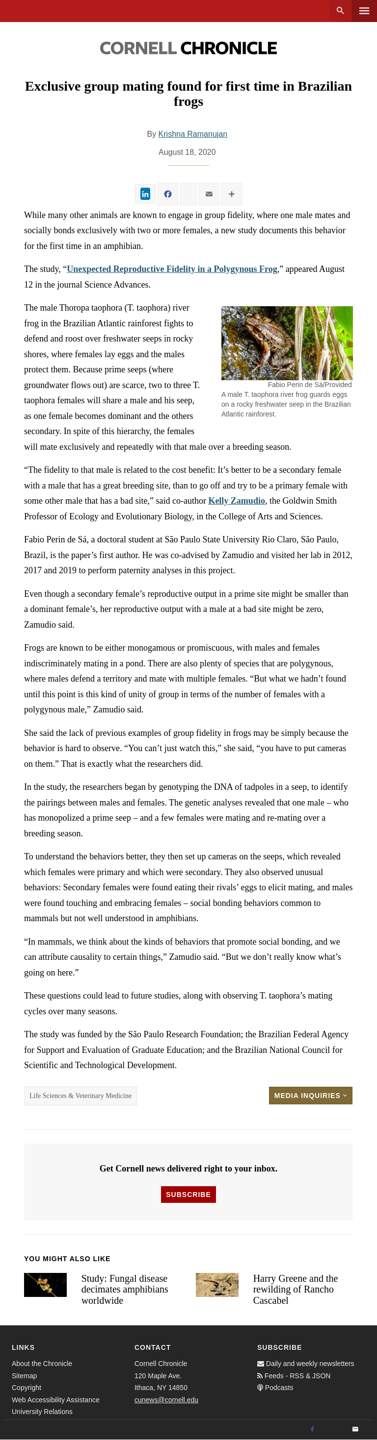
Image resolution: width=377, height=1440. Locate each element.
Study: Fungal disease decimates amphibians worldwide (124, 1289)
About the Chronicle (42, 1363)
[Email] (355, 1430)
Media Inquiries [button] (310, 1095)
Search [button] (340, 11)
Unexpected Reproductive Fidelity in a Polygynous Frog (172, 269)
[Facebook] (312, 1430)
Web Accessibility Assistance (56, 1400)
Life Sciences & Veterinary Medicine (80, 1095)
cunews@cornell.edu (166, 1400)
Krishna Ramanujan (193, 134)
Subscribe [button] (188, 1194)
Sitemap (24, 1376)
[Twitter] (334, 1430)
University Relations (42, 1412)
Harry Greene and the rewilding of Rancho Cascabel (295, 1289)
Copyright (26, 1387)
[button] (287, 343)
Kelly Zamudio (236, 501)
